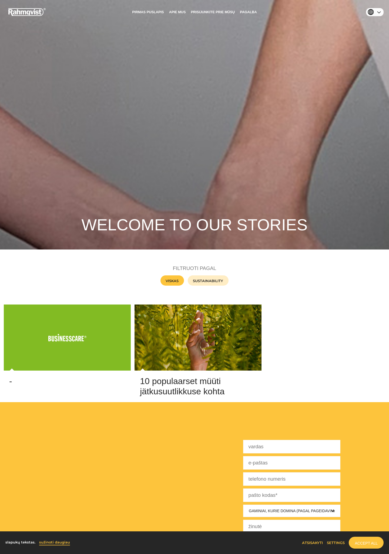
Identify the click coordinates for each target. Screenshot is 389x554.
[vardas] (291, 446)
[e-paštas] (291, 463)
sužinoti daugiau (54, 542)
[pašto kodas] (291, 495)
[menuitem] (148, 13)
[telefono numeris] (291, 479)
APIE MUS (177, 12)
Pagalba (248, 12)
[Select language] (373, 13)
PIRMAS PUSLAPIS (148, 12)
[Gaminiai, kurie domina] (291, 511)
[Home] (27, 15)
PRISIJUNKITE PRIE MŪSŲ (213, 12)
